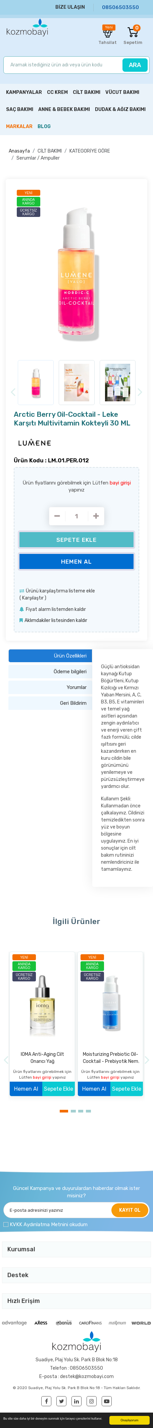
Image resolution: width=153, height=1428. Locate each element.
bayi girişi (120, 483)
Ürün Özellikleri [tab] (70, 656)
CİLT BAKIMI (50, 151)
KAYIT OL (130, 1210)
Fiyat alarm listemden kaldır (56, 609)
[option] (76, 271)
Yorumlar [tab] (77, 687)
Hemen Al (76, 561)
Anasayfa (19, 151)
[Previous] (12, 392)
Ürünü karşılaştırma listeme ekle (60, 591)
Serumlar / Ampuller (38, 158)
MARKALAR (19, 126)
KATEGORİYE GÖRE (89, 151)
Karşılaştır (33, 598)
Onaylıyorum (130, 1420)
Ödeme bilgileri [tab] (70, 672)
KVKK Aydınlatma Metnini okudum (49, 1224)
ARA (135, 65)
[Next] (140, 392)
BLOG (44, 126)
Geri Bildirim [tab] (73, 703)
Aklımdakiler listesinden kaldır (55, 620)
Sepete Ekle (76, 539)
